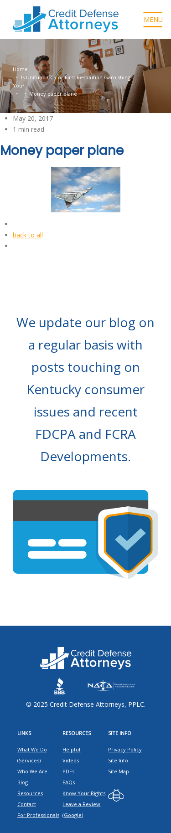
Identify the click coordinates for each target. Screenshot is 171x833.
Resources (30, 793)
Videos (70, 760)
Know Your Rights (83, 793)
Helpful (71, 749)
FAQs (68, 782)
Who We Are (32, 771)
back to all (28, 235)
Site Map (118, 771)
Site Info (118, 760)
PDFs (68, 771)
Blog (22, 782)
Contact (26, 804)
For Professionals (38, 815)
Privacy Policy (125, 749)
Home (20, 69)
